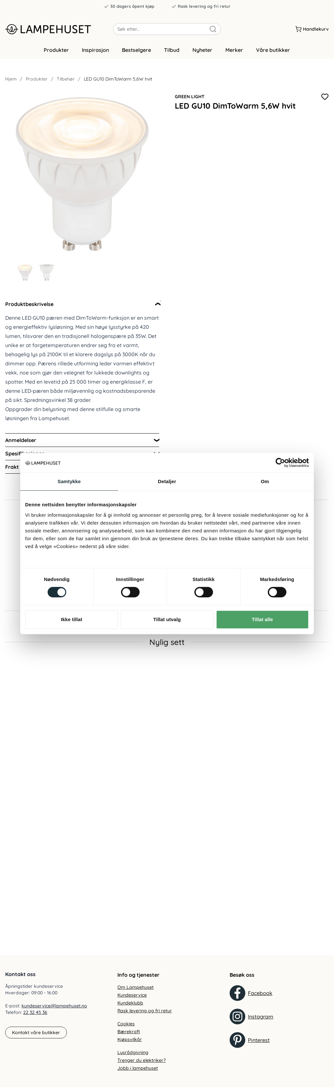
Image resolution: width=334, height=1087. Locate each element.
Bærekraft (128, 1031)
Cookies (126, 1024)
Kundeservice (132, 995)
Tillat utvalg (167, 619)
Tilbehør (66, 79)
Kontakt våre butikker (36, 1032)
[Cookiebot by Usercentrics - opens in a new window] (280, 462)
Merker (234, 50)
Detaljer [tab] (167, 481)
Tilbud (171, 50)
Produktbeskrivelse (29, 304)
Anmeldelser (20, 440)
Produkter (56, 50)
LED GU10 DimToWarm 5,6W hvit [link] (118, 79)
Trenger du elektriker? (141, 1060)
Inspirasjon (95, 50)
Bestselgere (136, 50)
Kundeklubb (130, 1003)
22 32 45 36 (35, 1012)
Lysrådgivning (132, 1052)
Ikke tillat (71, 619)
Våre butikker (273, 50)
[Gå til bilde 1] (25, 272)
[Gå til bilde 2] (46, 272)
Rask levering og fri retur (201, 6)
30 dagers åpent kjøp (129, 6)
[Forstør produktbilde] (82, 174)
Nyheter (202, 50)
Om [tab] (265, 481)
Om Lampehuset (135, 987)
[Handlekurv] (312, 29)
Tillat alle (262, 619)
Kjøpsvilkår (129, 1039)
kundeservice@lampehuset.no (54, 1006)
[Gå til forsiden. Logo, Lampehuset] (59, 29)
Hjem (11, 79)
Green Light (190, 97)
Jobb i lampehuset (137, 1068)
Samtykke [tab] (69, 481)
